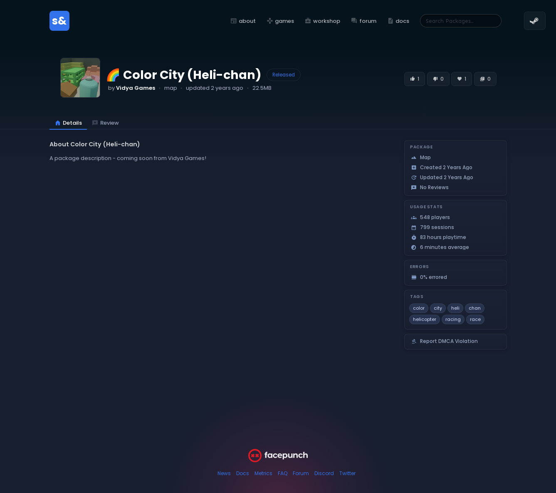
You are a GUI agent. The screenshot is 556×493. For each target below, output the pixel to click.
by (131, 88)
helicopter (424, 319)
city (438, 308)
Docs (242, 473)
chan (475, 308)
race (475, 319)
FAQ (282, 473)
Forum (301, 473)
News (224, 473)
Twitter (347, 473)
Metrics (263, 473)
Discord (324, 473)
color (419, 308)
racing (453, 319)
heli (455, 308)
